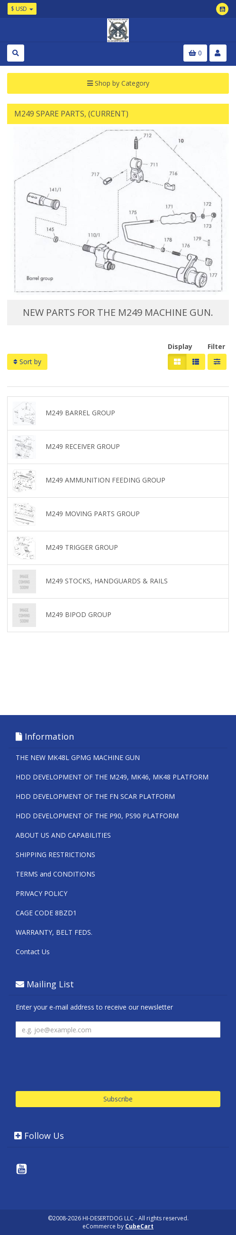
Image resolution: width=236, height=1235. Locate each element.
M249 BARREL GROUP (63, 413)
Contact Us (33, 951)
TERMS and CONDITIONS (55, 873)
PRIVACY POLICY (41, 893)
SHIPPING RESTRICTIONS (55, 854)
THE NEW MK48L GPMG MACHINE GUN (78, 757)
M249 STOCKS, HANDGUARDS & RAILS (90, 581)
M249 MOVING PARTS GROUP (76, 514)
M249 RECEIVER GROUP (66, 447)
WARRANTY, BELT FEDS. (54, 932)
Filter (216, 346)
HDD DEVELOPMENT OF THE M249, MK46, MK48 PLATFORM (112, 776)
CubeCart (139, 1226)
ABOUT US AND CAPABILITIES (63, 835)
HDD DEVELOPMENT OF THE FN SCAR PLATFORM (95, 796)
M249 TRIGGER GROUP (65, 548)
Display (180, 346)
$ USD (22, 9)
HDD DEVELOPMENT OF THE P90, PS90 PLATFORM (97, 815)
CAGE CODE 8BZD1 (46, 912)
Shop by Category (118, 83)
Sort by (27, 361)
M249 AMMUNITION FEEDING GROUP (88, 480)
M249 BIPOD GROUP (61, 615)
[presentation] (88, 1060)
